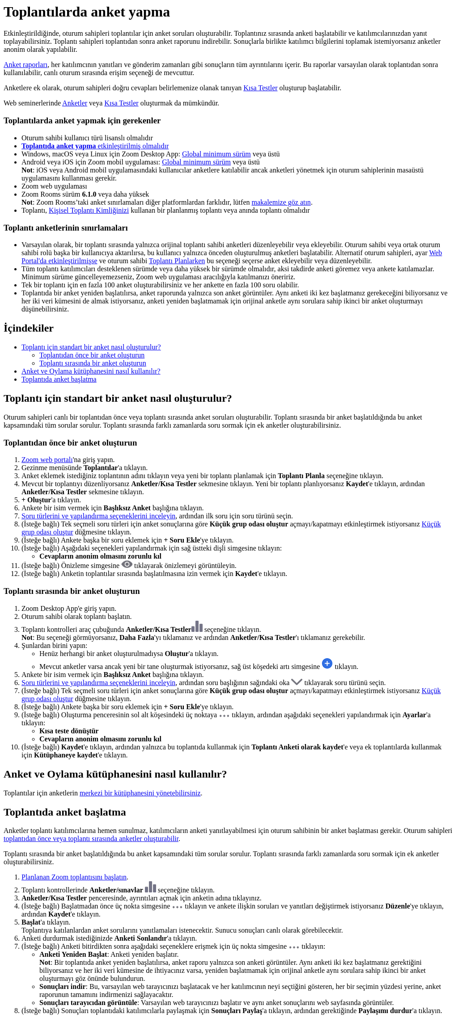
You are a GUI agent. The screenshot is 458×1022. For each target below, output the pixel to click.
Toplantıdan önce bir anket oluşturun (91, 355)
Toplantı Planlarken (177, 261)
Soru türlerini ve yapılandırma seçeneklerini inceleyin (98, 516)
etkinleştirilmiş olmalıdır (95, 146)
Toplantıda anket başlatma (59, 379)
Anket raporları (25, 64)
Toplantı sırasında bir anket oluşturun (92, 363)
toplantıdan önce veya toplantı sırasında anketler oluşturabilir (91, 838)
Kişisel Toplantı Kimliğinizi (89, 210)
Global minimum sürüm (216, 154)
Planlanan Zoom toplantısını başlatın (74, 877)
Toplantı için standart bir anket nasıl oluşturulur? (91, 347)
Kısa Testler (260, 88)
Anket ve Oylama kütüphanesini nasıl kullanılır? (91, 371)
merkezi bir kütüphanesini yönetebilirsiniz (140, 793)
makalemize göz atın (280, 202)
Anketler (74, 103)
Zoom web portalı (47, 459)
